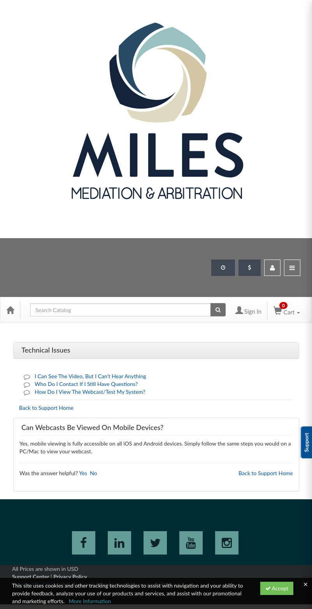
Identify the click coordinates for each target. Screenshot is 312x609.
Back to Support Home (46, 407)
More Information (90, 601)
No (93, 473)
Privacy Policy (70, 576)
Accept (277, 588)
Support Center (30, 576)
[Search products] (218, 309)
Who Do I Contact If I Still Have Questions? (86, 384)
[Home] (10, 309)
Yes (83, 473)
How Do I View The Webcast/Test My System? (90, 391)
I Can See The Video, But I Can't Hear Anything (90, 376)
